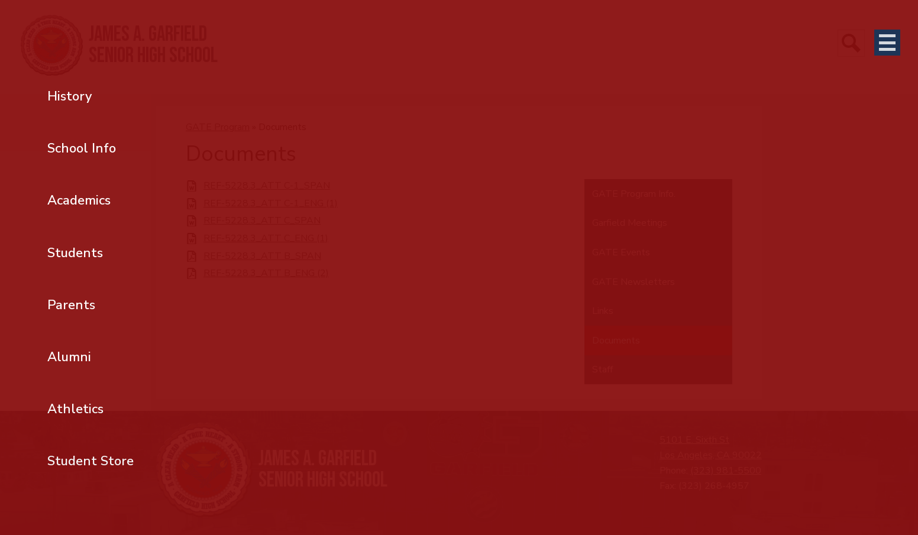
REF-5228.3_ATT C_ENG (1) (265, 238)
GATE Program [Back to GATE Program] (218, 127)
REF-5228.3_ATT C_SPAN (262, 220)
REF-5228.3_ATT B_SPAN (262, 256)
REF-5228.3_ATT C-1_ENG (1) (270, 203)
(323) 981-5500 (725, 470)
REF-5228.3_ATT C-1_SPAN (266, 186)
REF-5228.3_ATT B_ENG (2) (266, 273)
